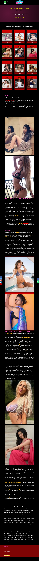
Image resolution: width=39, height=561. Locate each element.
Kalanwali (25, 530)
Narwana (17, 536)
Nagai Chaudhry (30, 534)
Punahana (9, 540)
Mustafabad (24, 534)
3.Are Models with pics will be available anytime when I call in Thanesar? (18, 513)
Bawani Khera (13, 521)
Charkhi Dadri (30, 521)
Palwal (27, 536)
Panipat (5, 538)
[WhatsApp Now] (38, 281)
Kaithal (19, 530)
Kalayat (29, 530)
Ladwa (9, 534)
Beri (16, 521)
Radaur (15, 540)
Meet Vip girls (6, 552)
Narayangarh (6, 536)
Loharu (12, 534)
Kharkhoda (19, 532)
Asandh (18, 519)
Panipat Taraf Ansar (10, 538)
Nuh (24, 536)
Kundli (28, 532)
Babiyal (24, 519)
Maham (16, 534)
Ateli (21, 519)
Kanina (5, 532)
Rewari (29, 540)
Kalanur (22, 530)
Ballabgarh (32, 519)
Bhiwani (19, 521)
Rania (23, 540)
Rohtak (32, 540)
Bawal (8, 521)
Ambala (5, 519)
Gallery (5, 555)
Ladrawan (5, 534)
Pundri (12, 540)
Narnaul (10, 536)
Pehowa (32, 538)
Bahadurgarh (28, 519)
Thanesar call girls (25, 204)
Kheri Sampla (24, 532)
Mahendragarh (20, 534)
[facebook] (1, 277)
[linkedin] (1, 282)
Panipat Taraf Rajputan (27, 538)
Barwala (5, 521)
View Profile (7, 42)
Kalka (32, 530)
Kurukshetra (32, 532)
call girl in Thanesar (26, 223)
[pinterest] (1, 284)
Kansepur (9, 532)
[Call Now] (38, 279)
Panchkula (31, 536)
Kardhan (12, 532)
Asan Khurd (14, 519)
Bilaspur (23, 521)
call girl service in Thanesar (9, 100)
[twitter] (1, 279)
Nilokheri (21, 536)
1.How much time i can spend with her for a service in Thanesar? (16, 508)
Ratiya (26, 540)
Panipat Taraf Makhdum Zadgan (18, 538)
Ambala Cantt (9, 519)
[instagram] (1, 281)
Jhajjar (10, 530)
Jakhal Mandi (6, 530)
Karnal (16, 532)
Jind (12, 530)
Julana (15, 530)
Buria (26, 521)
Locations (8, 555)
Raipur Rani (19, 540)
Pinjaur (5, 540)
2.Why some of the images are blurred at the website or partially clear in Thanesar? (18, 511)
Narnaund (13, 536)
